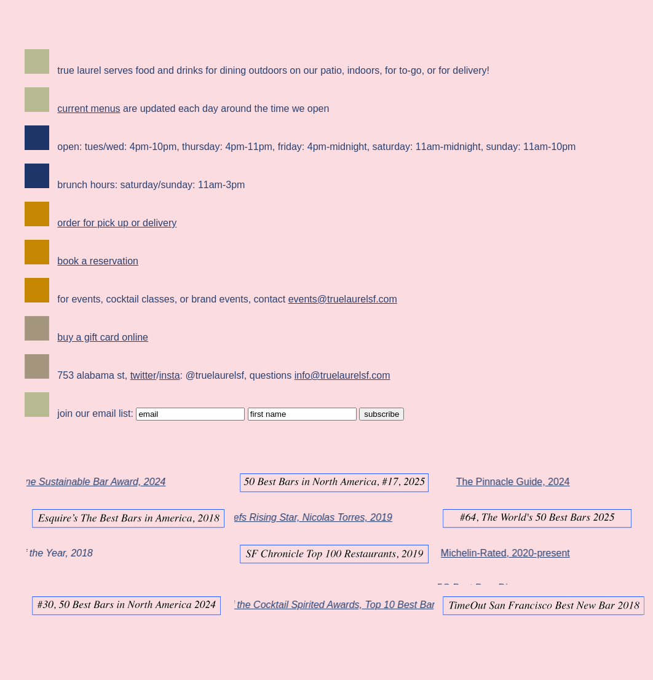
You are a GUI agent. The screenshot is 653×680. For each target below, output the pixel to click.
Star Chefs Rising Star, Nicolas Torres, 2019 (303, 517)
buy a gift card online (102, 337)
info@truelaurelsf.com (342, 375)
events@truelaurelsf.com (342, 299)
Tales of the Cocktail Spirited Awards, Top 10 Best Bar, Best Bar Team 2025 (371, 604)
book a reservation (97, 261)
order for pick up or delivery (116, 223)
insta (169, 375)
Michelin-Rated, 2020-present (495, 553)
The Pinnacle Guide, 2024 (503, 481)
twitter (143, 375)
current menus (88, 108)
